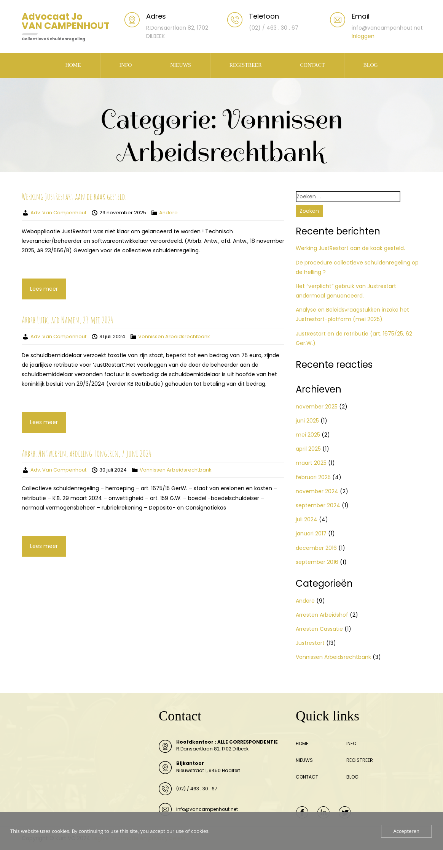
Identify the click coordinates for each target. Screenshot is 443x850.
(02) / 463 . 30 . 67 (196, 788)
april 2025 (308, 449)
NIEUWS (180, 65)
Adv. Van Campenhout (58, 212)
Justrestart (310, 643)
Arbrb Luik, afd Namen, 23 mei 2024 (67, 320)
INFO (126, 65)
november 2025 (317, 406)
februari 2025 (313, 477)
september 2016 (317, 562)
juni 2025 (307, 420)
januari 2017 (311, 533)
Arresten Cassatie (319, 629)
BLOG (370, 65)
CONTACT (312, 65)
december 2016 (316, 548)
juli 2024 (306, 519)
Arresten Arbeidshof (322, 615)
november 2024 (317, 491)
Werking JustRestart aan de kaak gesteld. (74, 196)
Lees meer (44, 289)
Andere (168, 212)
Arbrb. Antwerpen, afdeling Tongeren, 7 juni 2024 (86, 453)
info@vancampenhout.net (207, 809)
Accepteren (406, 831)
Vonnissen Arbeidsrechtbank (174, 336)
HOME (73, 65)
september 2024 (318, 505)
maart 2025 (311, 463)
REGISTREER (245, 65)
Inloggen (363, 36)
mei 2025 (308, 434)
